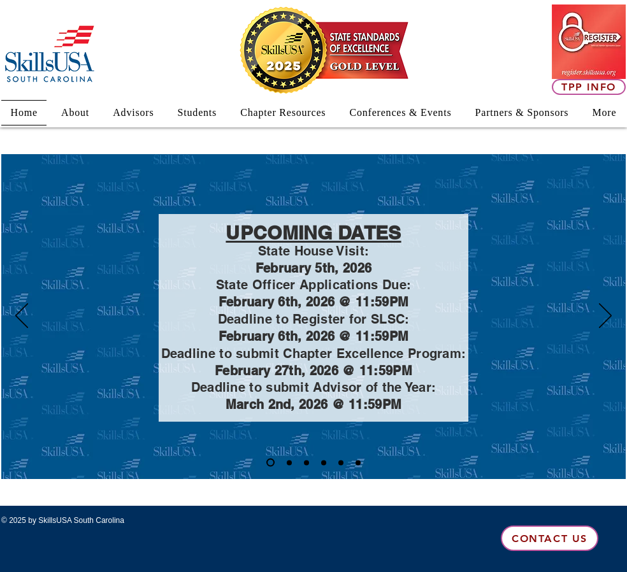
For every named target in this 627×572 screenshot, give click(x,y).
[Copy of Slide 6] (270, 463)
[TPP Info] (589, 87)
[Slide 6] (289, 462)
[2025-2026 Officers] (323, 462)
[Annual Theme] (306, 462)
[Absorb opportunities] (358, 462)
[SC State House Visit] (340, 462)
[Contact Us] (549, 538)
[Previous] (21, 316)
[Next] (605, 316)
